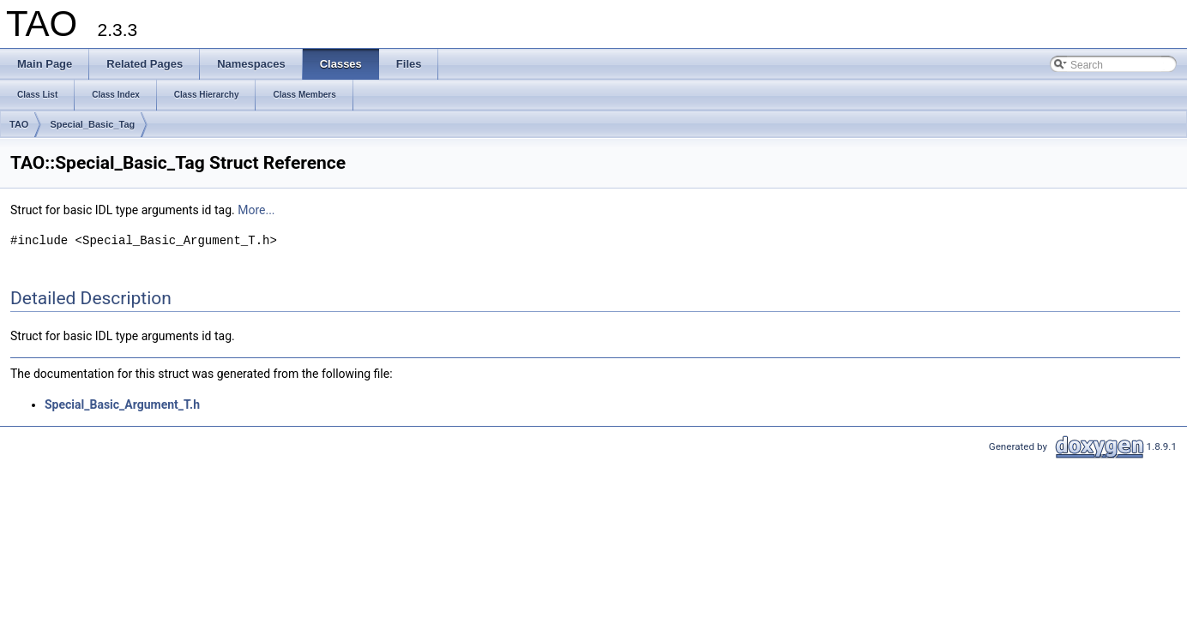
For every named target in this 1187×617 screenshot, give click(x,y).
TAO (18, 124)
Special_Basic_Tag (92, 124)
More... (256, 210)
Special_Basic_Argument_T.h (122, 404)
